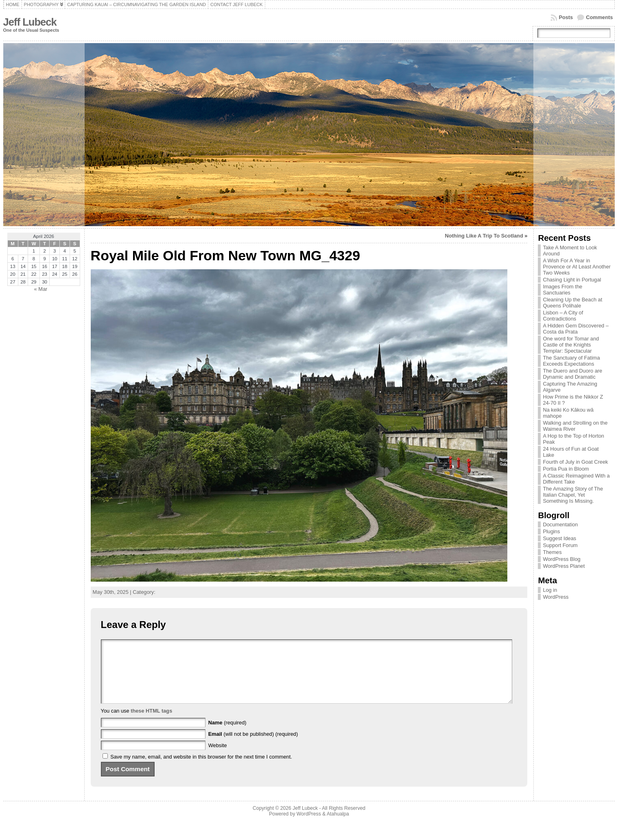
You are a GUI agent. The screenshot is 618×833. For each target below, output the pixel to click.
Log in (550, 590)
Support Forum (560, 545)
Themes (552, 552)
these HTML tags (151, 723)
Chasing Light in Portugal (572, 280)
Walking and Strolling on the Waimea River (575, 426)
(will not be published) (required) (253, 746)
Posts (566, 17)
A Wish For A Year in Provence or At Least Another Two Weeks (576, 266)
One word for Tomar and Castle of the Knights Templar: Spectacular (571, 345)
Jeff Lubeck (30, 22)
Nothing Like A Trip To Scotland (484, 236)
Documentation (560, 524)
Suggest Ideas (559, 538)
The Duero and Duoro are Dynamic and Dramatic (572, 374)
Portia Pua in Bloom (566, 469)
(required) (227, 735)
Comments (599, 17)
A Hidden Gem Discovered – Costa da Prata (575, 329)
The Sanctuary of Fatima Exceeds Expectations (571, 361)
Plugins (551, 531)
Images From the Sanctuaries (562, 289)
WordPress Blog (561, 559)
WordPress (555, 597)
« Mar (41, 289)
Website (217, 757)
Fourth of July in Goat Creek (575, 462)
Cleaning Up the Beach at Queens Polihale (572, 303)
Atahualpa (338, 826)
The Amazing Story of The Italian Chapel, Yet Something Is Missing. (573, 495)
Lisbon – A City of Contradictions (563, 316)
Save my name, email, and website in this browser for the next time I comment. (201, 769)
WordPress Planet (564, 566)
